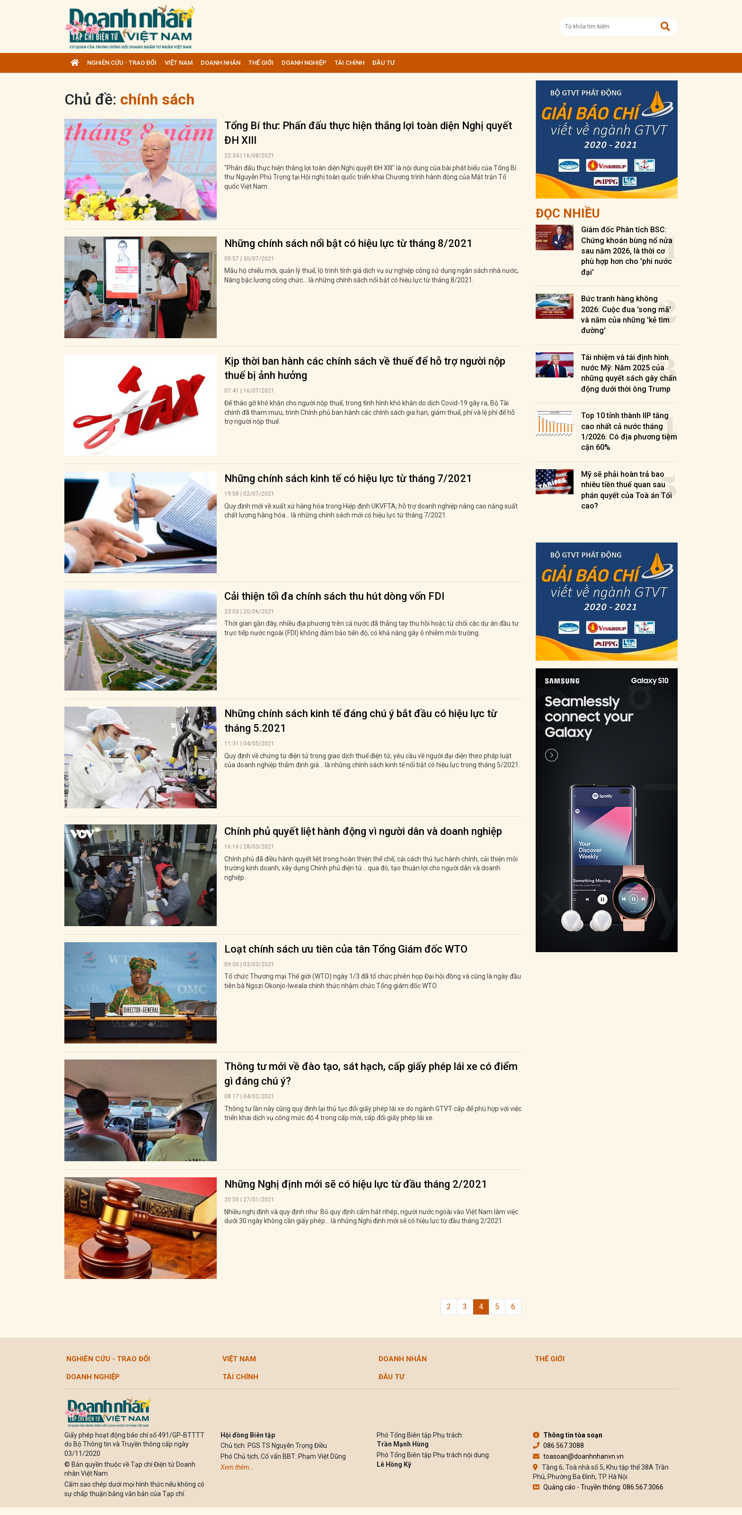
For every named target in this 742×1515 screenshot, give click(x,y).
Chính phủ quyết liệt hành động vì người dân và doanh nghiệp (363, 831)
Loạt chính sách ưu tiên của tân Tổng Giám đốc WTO (346, 949)
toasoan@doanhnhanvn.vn (578, 1456)
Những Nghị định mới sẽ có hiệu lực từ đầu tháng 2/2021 (355, 1184)
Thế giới (261, 62)
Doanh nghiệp (304, 62)
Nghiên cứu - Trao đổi (122, 62)
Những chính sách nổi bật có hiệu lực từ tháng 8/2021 (348, 243)
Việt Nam (179, 62)
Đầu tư (383, 62)
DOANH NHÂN (220, 62)
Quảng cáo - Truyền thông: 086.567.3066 (598, 1487)
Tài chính (349, 62)
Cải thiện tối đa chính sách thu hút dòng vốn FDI (334, 596)
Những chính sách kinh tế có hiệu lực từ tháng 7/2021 (348, 478)
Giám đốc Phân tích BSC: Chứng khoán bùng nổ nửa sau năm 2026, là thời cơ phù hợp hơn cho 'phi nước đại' (626, 251)
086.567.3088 (558, 1445)
